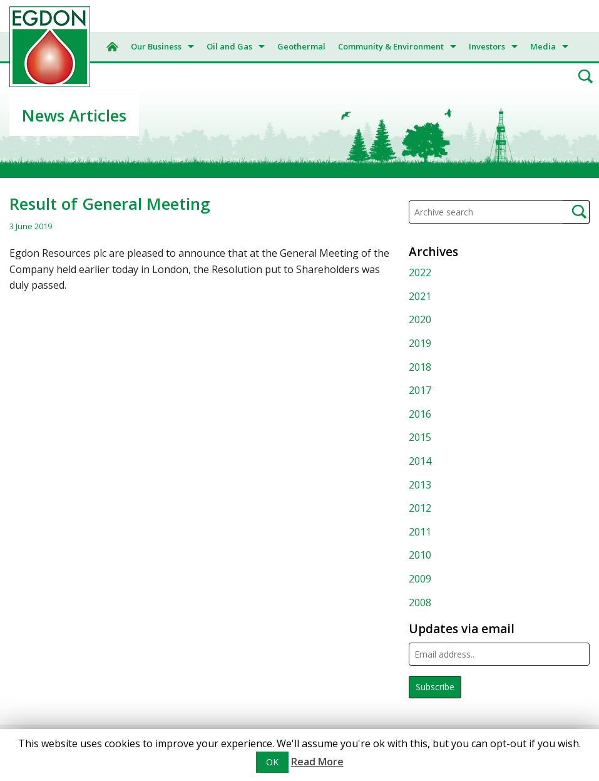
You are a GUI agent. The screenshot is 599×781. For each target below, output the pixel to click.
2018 (420, 367)
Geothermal (301, 46)
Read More (317, 762)
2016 (420, 414)
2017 (420, 390)
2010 (420, 555)
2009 (420, 579)
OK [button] (272, 762)
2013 (420, 485)
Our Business (156, 46)
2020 (420, 319)
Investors (487, 46)
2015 (420, 437)
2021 (420, 296)
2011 (420, 532)
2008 (420, 602)
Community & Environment (391, 46)
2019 (420, 343)
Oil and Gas (229, 46)
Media (543, 46)
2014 (420, 461)
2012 (420, 508)
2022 (420, 272)
